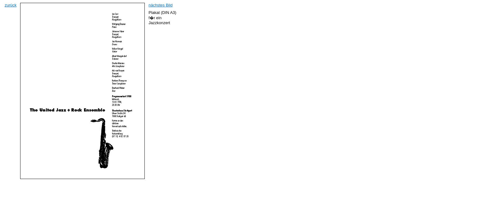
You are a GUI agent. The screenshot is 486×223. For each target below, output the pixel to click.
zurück (10, 5)
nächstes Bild (160, 5)
